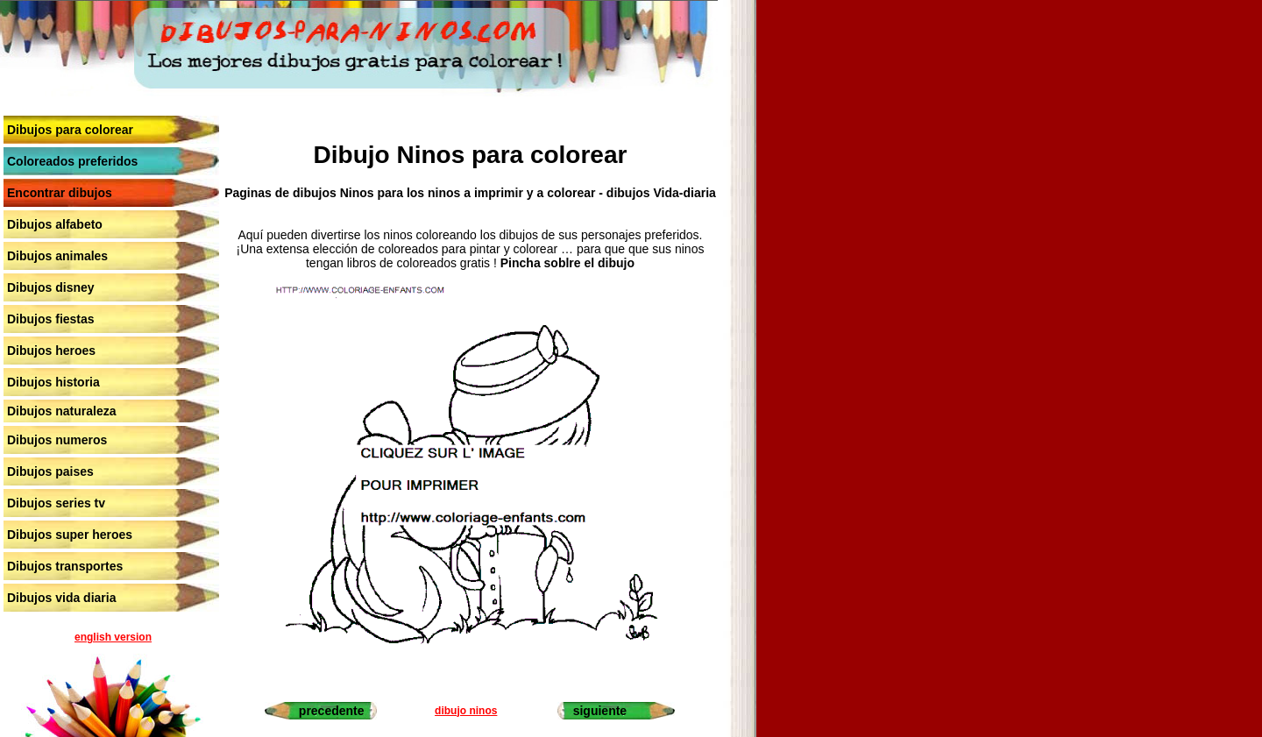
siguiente (600, 711)
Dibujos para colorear (70, 130)
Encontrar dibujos (59, 193)
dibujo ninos (466, 711)
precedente (332, 711)
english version (113, 637)
